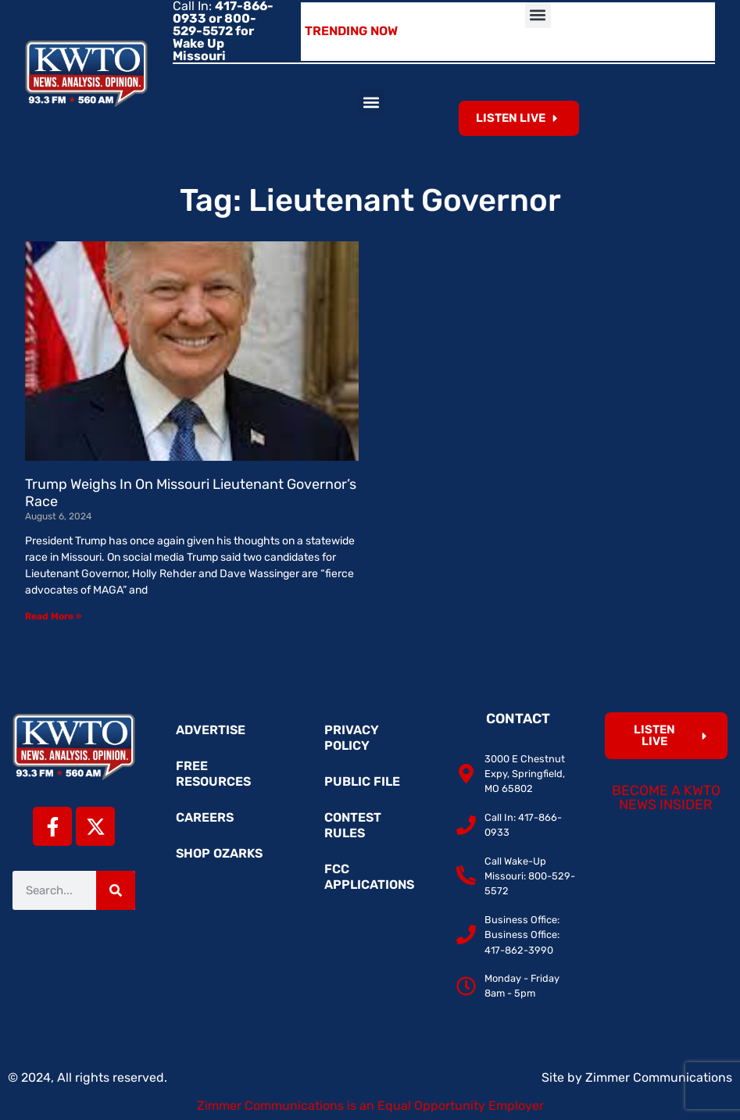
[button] (538, 15)
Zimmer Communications (658, 1077)
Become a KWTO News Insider (666, 797)
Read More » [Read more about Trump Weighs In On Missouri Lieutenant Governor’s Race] (53, 616)
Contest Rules (352, 825)
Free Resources (213, 773)
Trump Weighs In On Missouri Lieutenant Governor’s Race (190, 493)
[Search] (115, 890)
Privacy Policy (351, 737)
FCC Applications (369, 876)
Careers (205, 817)
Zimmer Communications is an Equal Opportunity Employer (370, 1105)
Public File (362, 781)
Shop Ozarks (219, 853)
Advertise (210, 729)
